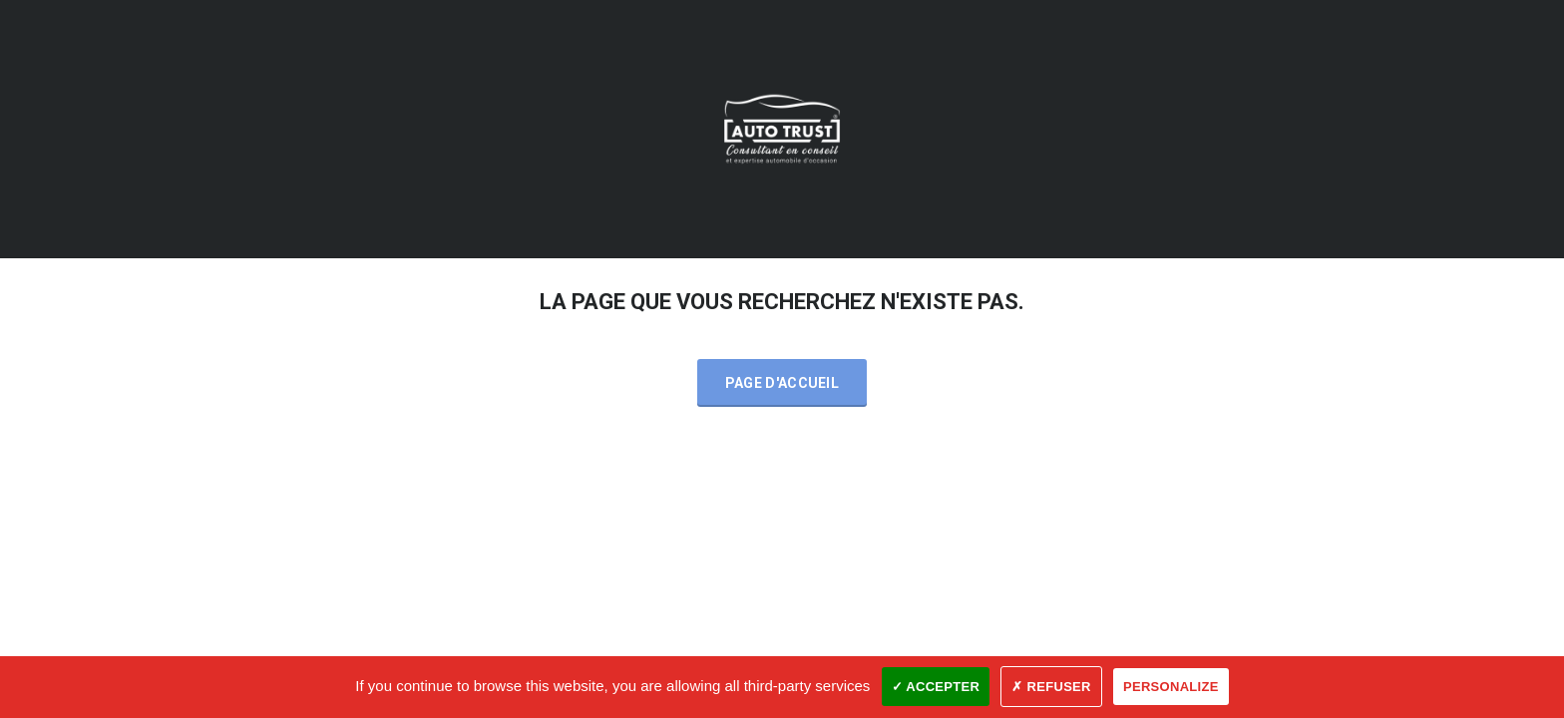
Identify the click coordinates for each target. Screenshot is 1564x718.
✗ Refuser (1050, 686)
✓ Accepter (936, 686)
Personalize (1171, 686)
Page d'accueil (782, 383)
